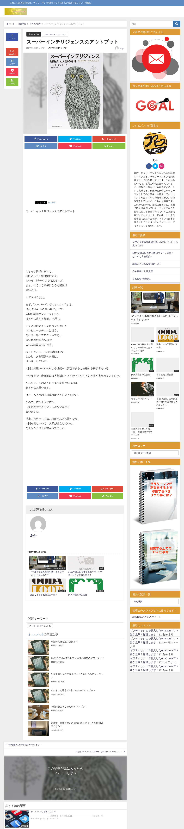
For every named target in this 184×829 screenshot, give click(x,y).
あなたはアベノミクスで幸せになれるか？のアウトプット (87, 678)
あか (121, 49)
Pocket (52, 202)
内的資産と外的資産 (142, 271)
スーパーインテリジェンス (58, 34)
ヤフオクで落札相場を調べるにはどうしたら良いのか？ (155, 244)
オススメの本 (34, 34)
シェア (12, 36)
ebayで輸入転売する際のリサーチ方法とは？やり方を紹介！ (153, 255)
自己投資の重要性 (141, 279)
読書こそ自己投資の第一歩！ (147, 264)
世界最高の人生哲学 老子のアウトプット (33, 668)
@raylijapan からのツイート (146, 617)
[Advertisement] (75, 176)
